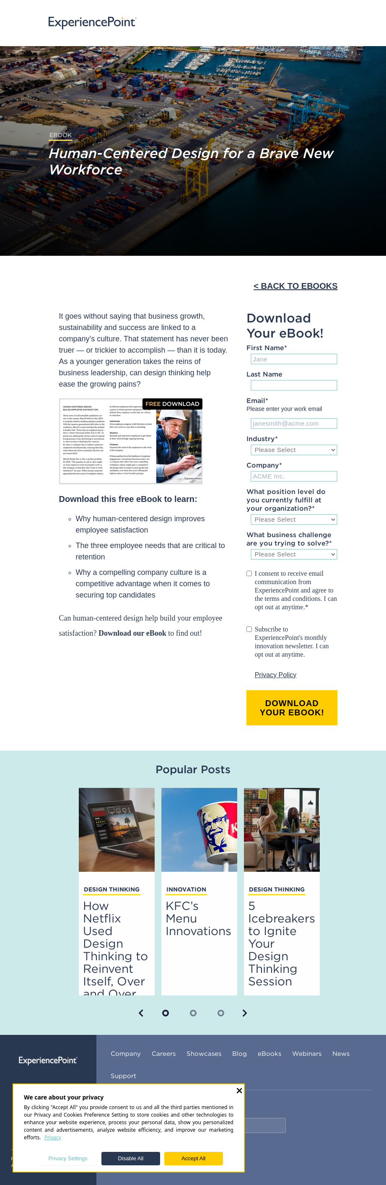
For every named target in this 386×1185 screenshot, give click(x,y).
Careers (164, 1054)
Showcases (204, 1054)
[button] (141, 1013)
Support (123, 1076)
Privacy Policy (276, 674)
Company (126, 1054)
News (341, 1054)
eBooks (269, 1054)
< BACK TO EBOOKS (295, 286)
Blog (239, 1054)
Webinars (306, 1054)
